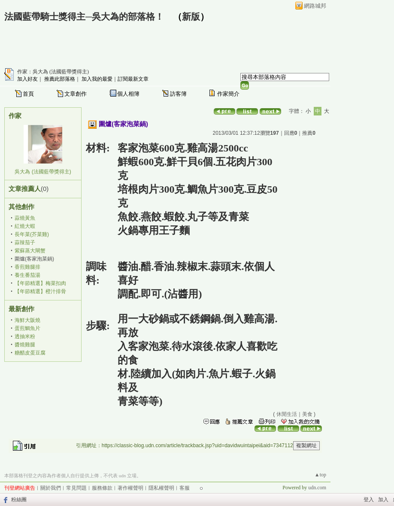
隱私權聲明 (161, 488)
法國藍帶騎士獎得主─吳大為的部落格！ (84, 17)
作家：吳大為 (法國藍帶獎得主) (53, 72)
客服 (184, 488)
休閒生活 (286, 414)
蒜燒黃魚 (25, 218)
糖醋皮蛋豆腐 (30, 353)
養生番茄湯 (27, 275)
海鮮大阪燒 (27, 320)
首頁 (28, 94)
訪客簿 (178, 94)
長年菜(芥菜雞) (32, 234)
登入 (369, 500)
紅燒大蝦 (25, 226)
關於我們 (50, 488)
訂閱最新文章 (133, 79)
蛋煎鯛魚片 (27, 328)
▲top (320, 475)
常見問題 (76, 488)
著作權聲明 (130, 488)
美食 (307, 414)
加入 (383, 500)
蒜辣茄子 (25, 242)
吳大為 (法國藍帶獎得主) (43, 172)
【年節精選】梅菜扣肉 (40, 283)
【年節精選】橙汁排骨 (40, 291)
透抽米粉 (25, 336)
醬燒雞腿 (25, 345)
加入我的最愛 (97, 79)
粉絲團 (19, 500)
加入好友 (27, 79)
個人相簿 (128, 94)
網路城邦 (315, 6)
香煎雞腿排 (27, 267)
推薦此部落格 (59, 79)
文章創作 (75, 94)
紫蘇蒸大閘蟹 (30, 251)
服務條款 (102, 488)
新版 (191, 17)
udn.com (317, 488)
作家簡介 (228, 94)
